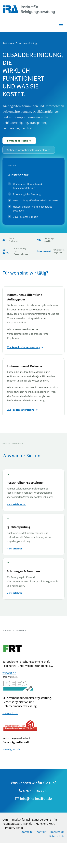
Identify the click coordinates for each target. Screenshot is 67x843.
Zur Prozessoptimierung (22, 409)
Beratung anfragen (19, 140)
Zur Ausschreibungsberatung (25, 347)
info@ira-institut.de (36, 798)
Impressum (57, 832)
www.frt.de (9, 673)
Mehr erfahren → (16, 504)
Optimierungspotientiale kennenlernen (28, 150)
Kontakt (41, 832)
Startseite (27, 832)
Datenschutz (57, 836)
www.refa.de (10, 713)
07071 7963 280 (36, 790)
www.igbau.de (11, 749)
